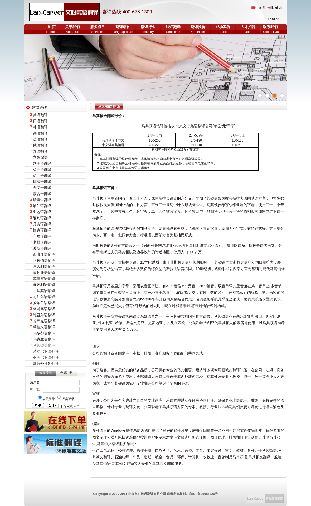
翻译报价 (198, 27)
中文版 (260, 7)
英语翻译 (40, 115)
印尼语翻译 (42, 236)
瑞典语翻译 (42, 200)
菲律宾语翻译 (44, 278)
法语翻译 (40, 139)
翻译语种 (122, 27)
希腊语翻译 (42, 188)
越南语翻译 (42, 163)
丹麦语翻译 (42, 224)
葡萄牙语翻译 (44, 272)
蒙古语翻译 (42, 194)
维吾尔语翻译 (44, 315)
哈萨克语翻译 (44, 321)
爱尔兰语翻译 (44, 303)
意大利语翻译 (44, 266)
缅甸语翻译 (42, 218)
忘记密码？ (72, 406)
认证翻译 (173, 27)
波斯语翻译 (42, 248)
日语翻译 (40, 121)
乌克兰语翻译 (44, 339)
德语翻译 (40, 133)
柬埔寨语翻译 (44, 309)
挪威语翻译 (42, 181)
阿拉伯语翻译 (44, 260)
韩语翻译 (40, 127)
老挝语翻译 (42, 242)
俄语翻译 (40, 145)
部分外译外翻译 (46, 363)
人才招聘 (248, 27)
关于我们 (72, 27)
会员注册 (66, 372)
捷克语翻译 (42, 230)
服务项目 (97, 27)
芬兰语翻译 (42, 169)
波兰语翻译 (42, 206)
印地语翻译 (42, 212)
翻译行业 (148, 27)
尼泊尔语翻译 (44, 297)
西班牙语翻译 (44, 254)
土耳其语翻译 (44, 291)
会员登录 (49, 399)
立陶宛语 (40, 157)
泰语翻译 (40, 151)
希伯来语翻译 (44, 327)
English (276, 7)
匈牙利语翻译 (44, 285)
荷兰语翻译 (42, 175)
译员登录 (68, 399)
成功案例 (223, 27)
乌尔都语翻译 (44, 333)
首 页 (51, 27)
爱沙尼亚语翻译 (46, 351)
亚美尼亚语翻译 (46, 357)
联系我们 (270, 27)
